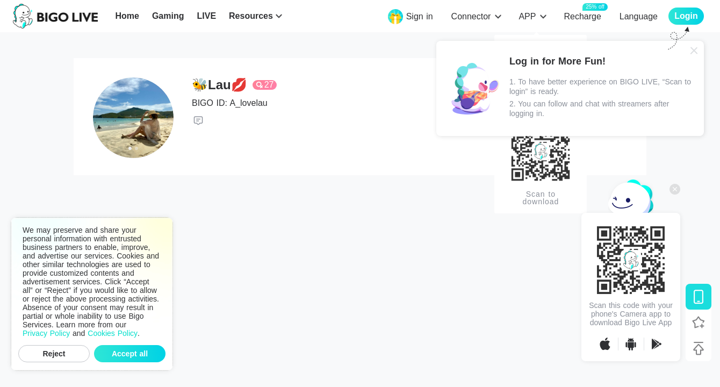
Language (639, 16)
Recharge (582, 16)
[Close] (694, 50)
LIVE (206, 15)
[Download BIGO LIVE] (698, 297)
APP (527, 16)
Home (127, 15)
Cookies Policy (113, 333)
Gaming (168, 15)
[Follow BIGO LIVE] (698, 322)
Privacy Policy (46, 333)
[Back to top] (698, 348)
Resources (251, 15)
